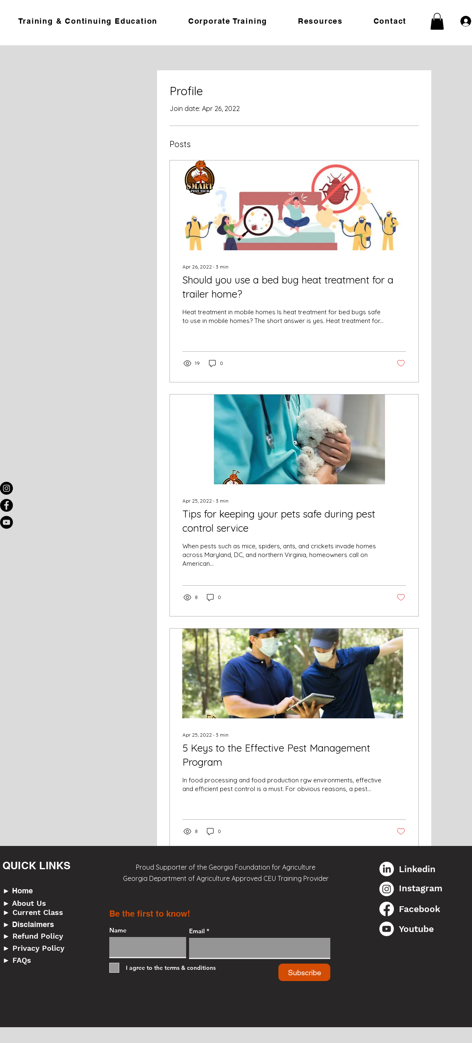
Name (118, 930)
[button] (88, 21)
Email (197, 931)
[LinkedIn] (386, 869)
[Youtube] (386, 929)
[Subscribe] (304, 972)
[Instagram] (6, 488)
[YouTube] (6, 522)
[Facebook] (6, 505)
